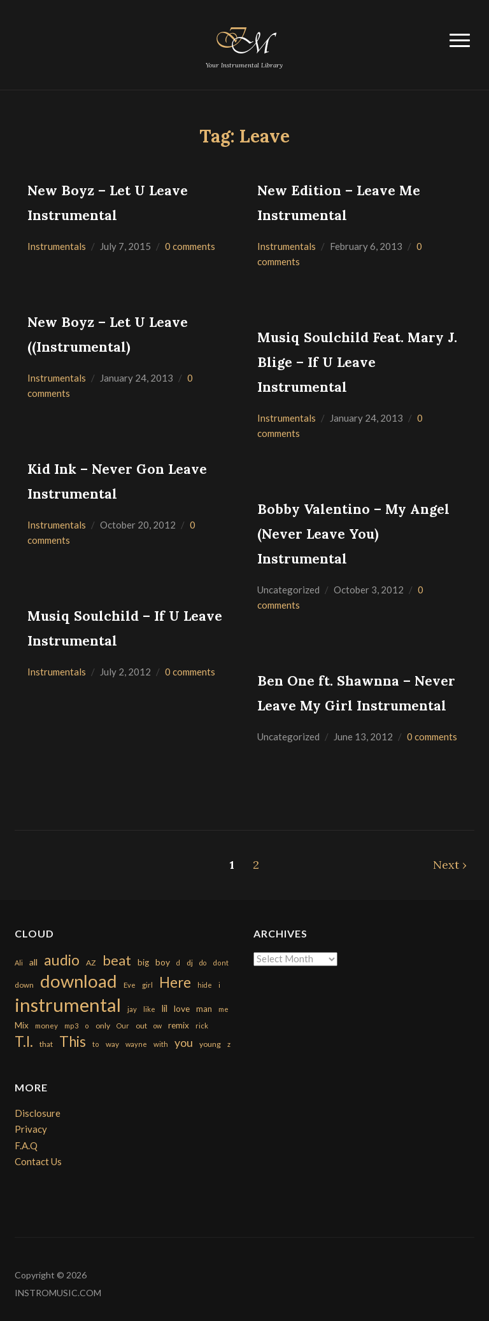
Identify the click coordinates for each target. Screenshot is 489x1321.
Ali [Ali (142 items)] (19, 962)
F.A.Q (26, 1145)
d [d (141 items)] (178, 962)
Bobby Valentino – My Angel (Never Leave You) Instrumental (353, 534)
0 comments (190, 246)
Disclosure (37, 1113)
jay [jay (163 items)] (132, 1009)
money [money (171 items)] (46, 1025)
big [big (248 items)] (143, 962)
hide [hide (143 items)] (204, 985)
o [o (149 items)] (87, 1025)
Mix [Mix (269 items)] (22, 1025)
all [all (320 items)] (33, 962)
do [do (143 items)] (202, 962)
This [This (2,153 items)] (72, 1041)
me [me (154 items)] (223, 1009)
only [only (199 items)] (103, 1025)
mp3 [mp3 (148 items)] (71, 1025)
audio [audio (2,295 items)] (62, 960)
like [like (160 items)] (149, 1009)
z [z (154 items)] (228, 1044)
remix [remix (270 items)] (178, 1025)
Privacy (31, 1129)
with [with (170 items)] (160, 1044)
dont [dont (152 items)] (221, 962)
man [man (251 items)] (204, 1009)
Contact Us (38, 1161)
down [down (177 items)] (24, 984)
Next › (450, 864)
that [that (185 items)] (46, 1044)
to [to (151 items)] (95, 1044)
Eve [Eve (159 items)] (130, 985)
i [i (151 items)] (219, 985)
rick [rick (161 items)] (201, 1025)
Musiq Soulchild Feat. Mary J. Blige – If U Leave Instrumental (357, 362)
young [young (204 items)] (210, 1044)
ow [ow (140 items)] (157, 1025)
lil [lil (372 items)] (164, 1008)
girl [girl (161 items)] (147, 985)
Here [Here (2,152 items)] (175, 982)
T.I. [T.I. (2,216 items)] (24, 1041)
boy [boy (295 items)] (162, 962)
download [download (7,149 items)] (78, 981)
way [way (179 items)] (112, 1044)
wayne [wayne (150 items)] (136, 1044)
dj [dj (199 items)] (190, 962)
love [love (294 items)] (182, 1008)
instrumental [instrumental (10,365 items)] (68, 1004)
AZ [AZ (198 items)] (91, 962)
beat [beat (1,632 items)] (117, 960)
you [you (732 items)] (183, 1042)
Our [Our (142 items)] (123, 1025)
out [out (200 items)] (141, 1025)
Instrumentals (56, 246)
